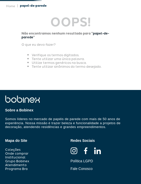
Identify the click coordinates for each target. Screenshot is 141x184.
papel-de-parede (33, 5)
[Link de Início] (10, 6)
